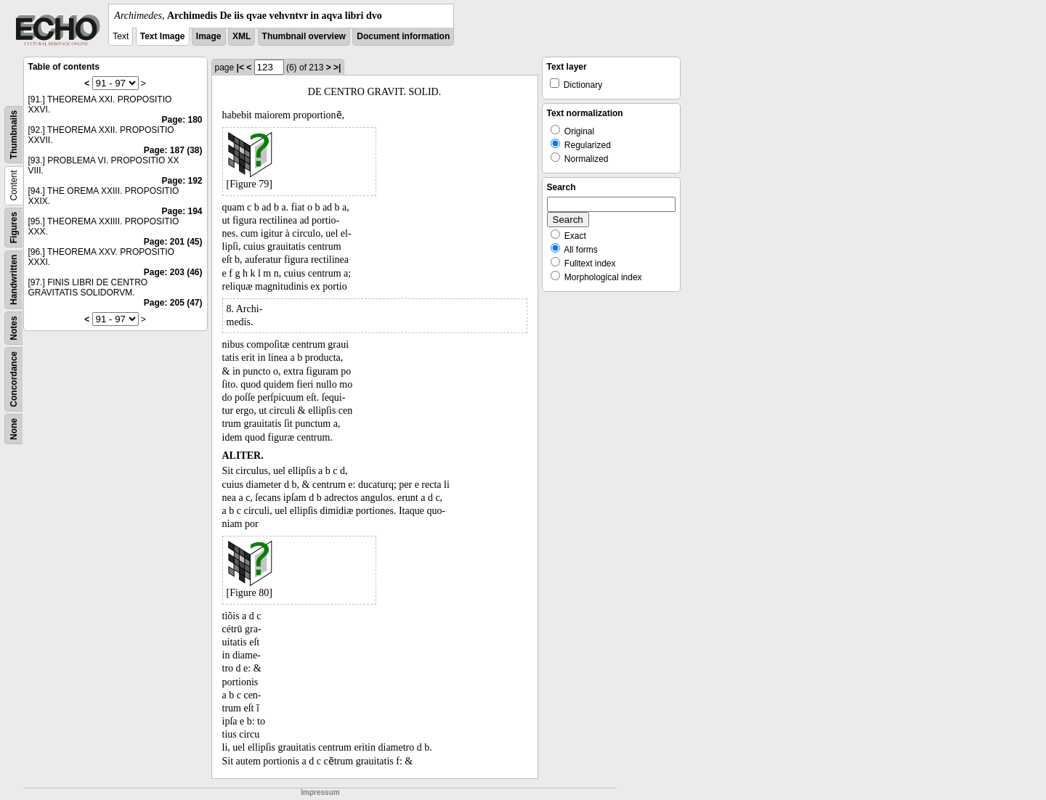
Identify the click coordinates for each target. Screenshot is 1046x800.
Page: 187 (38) (173, 150)
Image (209, 36)
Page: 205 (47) (173, 303)
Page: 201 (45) (173, 242)
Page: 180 (181, 120)
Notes (14, 328)
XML (241, 36)
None (14, 429)
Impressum (320, 792)
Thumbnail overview (304, 36)
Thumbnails (14, 134)
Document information (403, 36)
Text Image (162, 36)
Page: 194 (181, 211)
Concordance (14, 379)
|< (240, 67)
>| (337, 67)
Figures (14, 227)
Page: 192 (181, 181)
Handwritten (14, 280)
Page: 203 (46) (173, 272)
